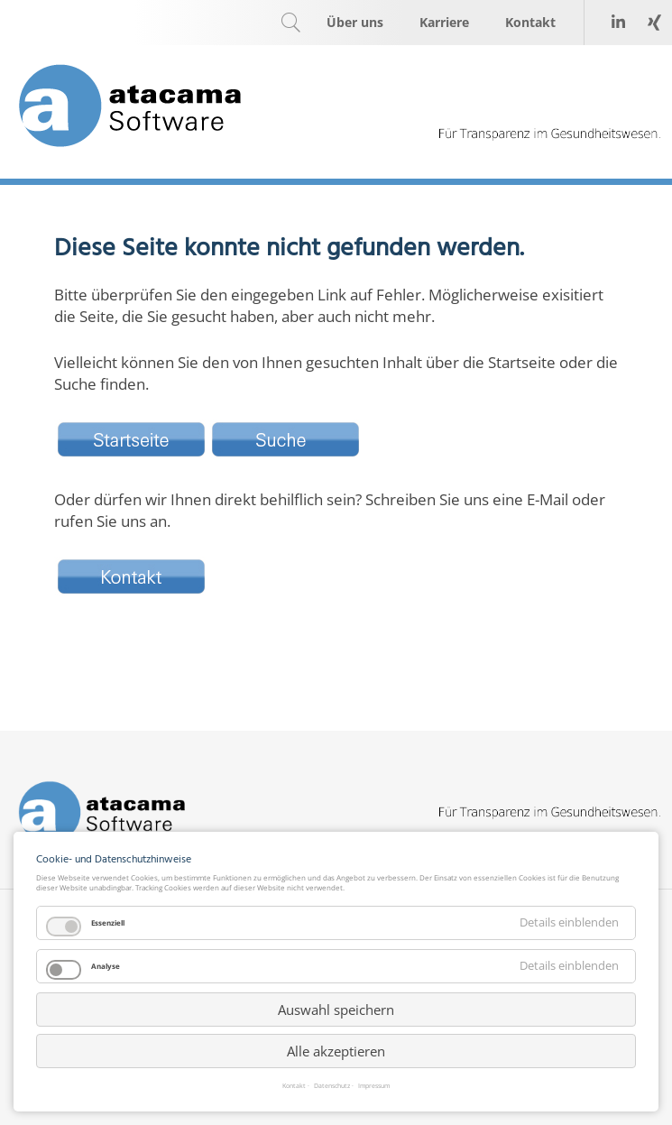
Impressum (374, 1087)
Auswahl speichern (336, 1010)
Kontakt (294, 1087)
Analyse (105, 966)
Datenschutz (332, 1087)
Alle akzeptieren (336, 1051)
